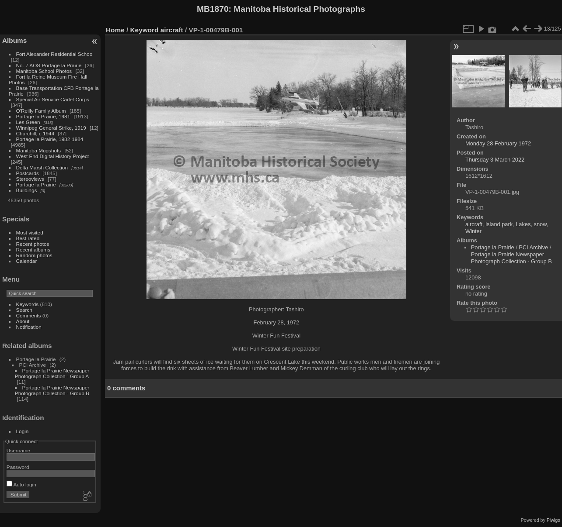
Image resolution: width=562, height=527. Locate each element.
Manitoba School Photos (44, 71)
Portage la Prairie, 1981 (43, 116)
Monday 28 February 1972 (498, 143)
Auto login (21, 484)
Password (18, 467)
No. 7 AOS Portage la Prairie (49, 65)
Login (22, 431)
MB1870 (213, 9)
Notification (29, 327)
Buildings (26, 190)
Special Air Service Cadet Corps (52, 99)
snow (540, 224)
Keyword (144, 30)
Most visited (29, 232)
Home (115, 30)
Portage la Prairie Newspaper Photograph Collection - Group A (52, 373)
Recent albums (33, 249)
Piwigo (553, 520)
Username (18, 450)
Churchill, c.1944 (35, 133)
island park (499, 224)
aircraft (172, 30)
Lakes (523, 224)
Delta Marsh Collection (42, 167)
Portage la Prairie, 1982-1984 (50, 139)
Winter (473, 231)
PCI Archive (533, 247)
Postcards (27, 173)
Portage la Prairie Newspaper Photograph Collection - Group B (52, 390)
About (23, 321)
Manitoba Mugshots (38, 150)
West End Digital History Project (52, 156)
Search (24, 310)
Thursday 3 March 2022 (494, 159)
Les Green (28, 122)
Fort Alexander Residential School (55, 54)
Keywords (27, 304)
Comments (28, 315)
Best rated (28, 238)
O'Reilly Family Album (41, 111)
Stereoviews (30, 179)
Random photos (34, 255)
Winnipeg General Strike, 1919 (51, 128)
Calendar (26, 261)
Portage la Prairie (36, 184)
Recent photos (32, 244)
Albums (14, 40)
